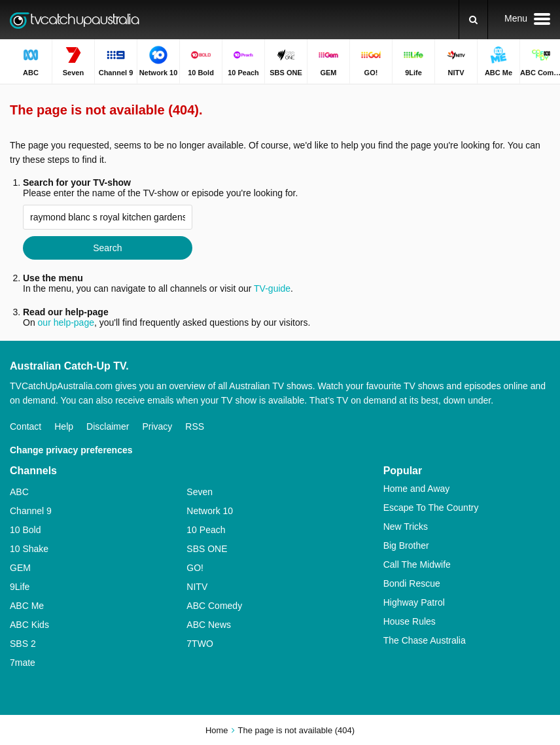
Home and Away (416, 488)
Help (63, 426)
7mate (22, 662)
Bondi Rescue (411, 583)
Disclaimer (107, 426)
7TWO (199, 643)
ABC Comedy (214, 605)
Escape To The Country (431, 507)
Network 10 (209, 511)
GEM (20, 568)
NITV (196, 586)
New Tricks (405, 526)
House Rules (409, 621)
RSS (194, 426)
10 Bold (25, 530)
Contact (25, 426)
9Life (19, 586)
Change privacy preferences (71, 450)
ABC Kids (29, 624)
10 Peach (205, 530)
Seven (199, 492)
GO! (194, 568)
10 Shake (29, 549)
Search (107, 248)
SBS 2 (23, 643)
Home (216, 730)
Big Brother (406, 545)
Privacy (157, 426)
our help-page (66, 322)
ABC (19, 492)
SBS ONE (206, 549)
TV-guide (272, 288)
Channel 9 (31, 511)
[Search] (473, 19)
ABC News (208, 624)
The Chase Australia (424, 640)
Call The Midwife (417, 564)
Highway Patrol (414, 602)
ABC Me (27, 605)
